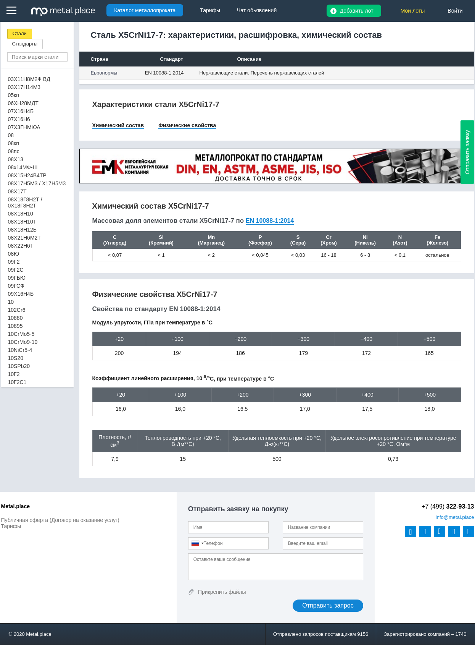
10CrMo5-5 (21, 334)
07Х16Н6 (19, 119)
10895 (15, 326)
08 (11, 135)
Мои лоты (413, 11)
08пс (13, 151)
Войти (455, 11)
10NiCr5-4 (20, 350)
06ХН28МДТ (23, 103)
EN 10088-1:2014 (164, 73)
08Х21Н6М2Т (24, 238)
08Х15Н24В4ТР (27, 175)
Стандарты (25, 44)
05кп (13, 95)
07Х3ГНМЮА (24, 127)
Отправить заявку (467, 152)
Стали (20, 33)
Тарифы (11, 526)
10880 (15, 318)
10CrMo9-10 (23, 342)
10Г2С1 (17, 382)
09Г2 (14, 262)
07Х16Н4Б (21, 111)
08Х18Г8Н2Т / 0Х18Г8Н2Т (25, 202)
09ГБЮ (17, 278)
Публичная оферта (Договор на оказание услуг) (60, 520)
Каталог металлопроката (145, 10)
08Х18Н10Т (22, 222)
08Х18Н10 (20, 214)
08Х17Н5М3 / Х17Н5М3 (37, 183)
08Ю (13, 254)
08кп (13, 143)
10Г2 (14, 374)
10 (11, 302)
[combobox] (197, 543)
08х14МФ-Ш (23, 167)
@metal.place (455, 517)
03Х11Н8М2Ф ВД (29, 79)
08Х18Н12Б (22, 230)
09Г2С (16, 270)
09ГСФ (16, 286)
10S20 (15, 358)
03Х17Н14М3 (24, 87)
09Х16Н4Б (21, 294)
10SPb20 (19, 366)
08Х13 (15, 159)
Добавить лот (357, 11)
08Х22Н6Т (21, 246)
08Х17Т (17, 191)
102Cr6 (17, 310)
